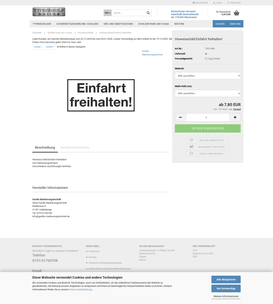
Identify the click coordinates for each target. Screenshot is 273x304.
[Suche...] (108, 13)
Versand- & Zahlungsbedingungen (105, 263)
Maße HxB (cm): (183, 86)
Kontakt (92, 257)
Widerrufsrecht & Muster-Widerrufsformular (110, 268)
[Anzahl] (208, 117)
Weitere (179, 23)
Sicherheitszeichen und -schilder (77, 23)
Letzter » (50, 46)
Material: (179, 68)
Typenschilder (42, 23)
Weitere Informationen (226, 296)
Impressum (94, 251)
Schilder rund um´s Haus (153, 23)
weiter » (38, 46)
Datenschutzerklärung (80, 289)
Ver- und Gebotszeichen (118, 23)
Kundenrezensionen (75, 147)
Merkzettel (234, 2)
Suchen (219, 23)
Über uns (235, 23)
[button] (200, 2)
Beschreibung (45, 147)
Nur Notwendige (226, 288)
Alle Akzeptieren (226, 279)
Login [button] (217, 2)
